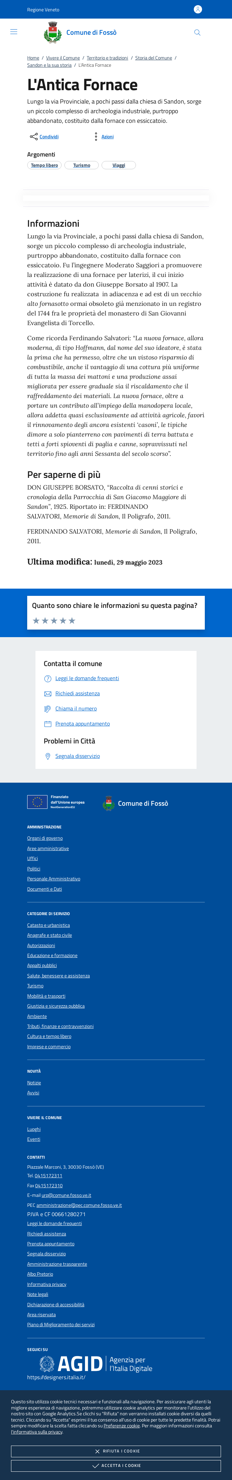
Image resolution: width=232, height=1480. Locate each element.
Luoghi (34, 1129)
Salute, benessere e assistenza (58, 975)
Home (33, 58)
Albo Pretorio (40, 1274)
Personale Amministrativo (53, 878)
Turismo (35, 985)
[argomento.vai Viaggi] (119, 165)
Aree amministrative (48, 848)
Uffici (32, 858)
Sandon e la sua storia (49, 65)
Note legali (37, 1294)
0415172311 (48, 1175)
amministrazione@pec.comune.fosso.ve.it (79, 1205)
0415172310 (49, 1185)
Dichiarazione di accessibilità (55, 1304)
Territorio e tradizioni (107, 58)
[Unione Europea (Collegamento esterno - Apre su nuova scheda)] (57, 803)
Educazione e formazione (52, 955)
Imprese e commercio (49, 1046)
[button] (43, 9)
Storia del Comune (153, 58)
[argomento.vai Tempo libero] (44, 165)
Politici (33, 868)
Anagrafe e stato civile (49, 935)
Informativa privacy (46, 1284)
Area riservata (41, 1314)
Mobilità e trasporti (46, 996)
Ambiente (37, 1016)
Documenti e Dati (44, 889)
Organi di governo (45, 838)
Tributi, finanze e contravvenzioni (60, 1026)
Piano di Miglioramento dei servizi (61, 1324)
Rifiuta (116, 1451)
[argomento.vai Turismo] (81, 165)
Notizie (34, 1082)
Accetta (116, 1465)
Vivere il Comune (63, 58)
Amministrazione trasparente (57, 1264)
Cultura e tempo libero (49, 1036)
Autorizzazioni (41, 945)
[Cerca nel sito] (197, 32)
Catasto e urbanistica (48, 925)
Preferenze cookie (122, 1425)
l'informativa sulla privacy (36, 1431)
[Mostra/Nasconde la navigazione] (14, 32)
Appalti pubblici (42, 965)
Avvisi (33, 1092)
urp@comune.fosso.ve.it (66, 1195)
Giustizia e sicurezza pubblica (56, 1006)
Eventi (33, 1139)
